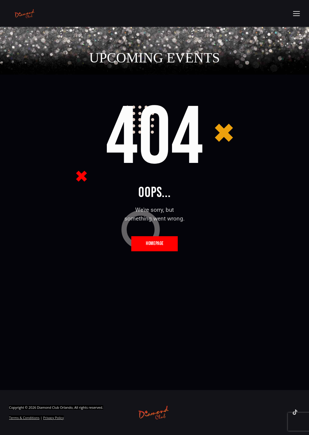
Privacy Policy (53, 418)
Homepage (155, 244)
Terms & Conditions (24, 418)
